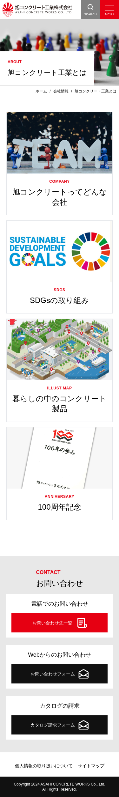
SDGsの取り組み (59, 300)
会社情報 (61, 91)
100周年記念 (59, 507)
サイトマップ (91, 765)
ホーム (41, 91)
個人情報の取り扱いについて (44, 765)
